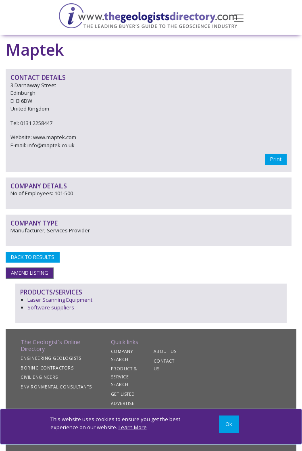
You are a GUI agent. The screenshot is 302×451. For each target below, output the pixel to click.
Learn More (133, 427)
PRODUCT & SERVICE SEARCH (124, 376)
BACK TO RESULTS (32, 257)
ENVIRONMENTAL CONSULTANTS (56, 387)
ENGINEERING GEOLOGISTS (51, 358)
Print (275, 159)
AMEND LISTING (29, 272)
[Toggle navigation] (239, 17)
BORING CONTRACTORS (47, 368)
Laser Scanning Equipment (59, 299)
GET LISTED (123, 394)
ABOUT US (165, 351)
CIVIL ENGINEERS (39, 377)
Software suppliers (50, 307)
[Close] (229, 424)
